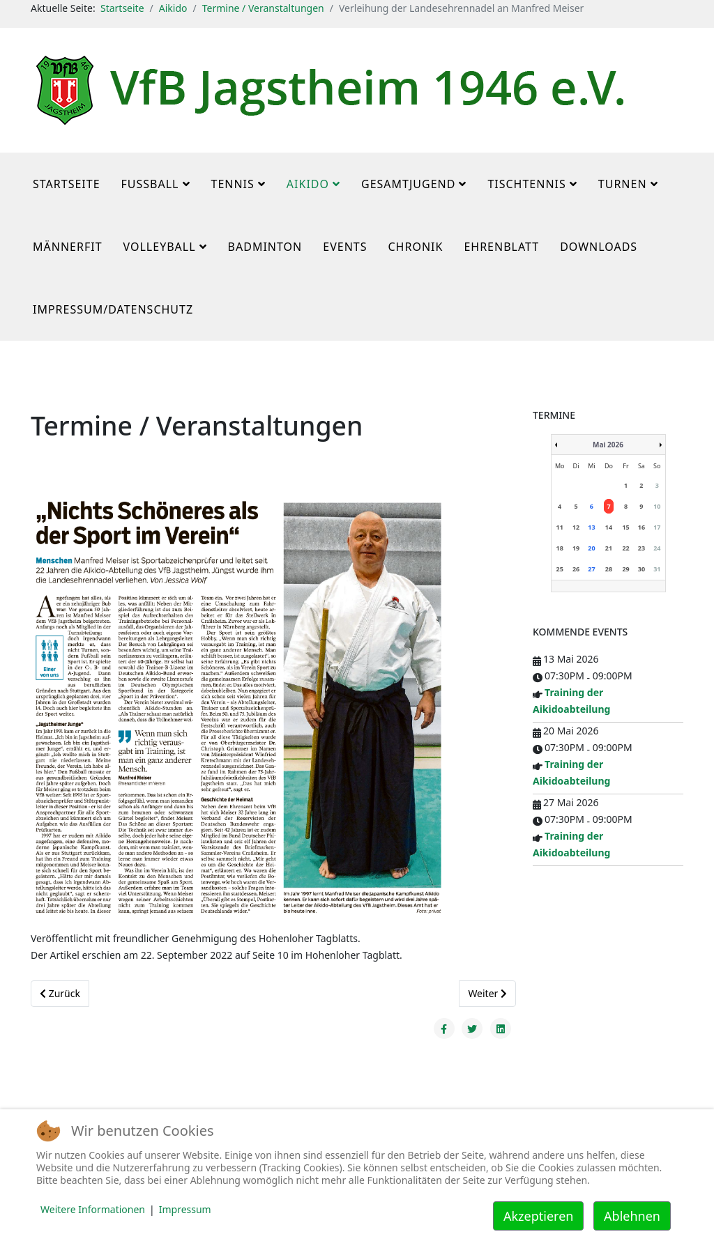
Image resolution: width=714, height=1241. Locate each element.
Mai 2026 (608, 444)
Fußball (150, 184)
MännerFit (67, 246)
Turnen (622, 184)
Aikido (173, 8)
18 (559, 548)
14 (608, 527)
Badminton (265, 246)
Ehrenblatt (501, 246)
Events (345, 246)
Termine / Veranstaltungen (263, 8)
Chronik (415, 246)
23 (641, 548)
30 (641, 568)
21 (608, 548)
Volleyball (159, 246)
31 (656, 568)
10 (656, 506)
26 (575, 568)
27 (591, 568)
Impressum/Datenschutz (113, 309)
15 (625, 527)
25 (559, 568)
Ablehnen (632, 1216)
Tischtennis (526, 184)
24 (656, 548)
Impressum (185, 1209)
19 (575, 548)
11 (559, 527)
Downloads (598, 246)
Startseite (122, 8)
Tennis (233, 184)
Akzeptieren (538, 1216)
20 (591, 548)
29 (625, 568)
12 (575, 527)
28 (608, 568)
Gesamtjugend (408, 184)
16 (641, 527)
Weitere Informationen (92, 1209)
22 (625, 548)
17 (656, 527)
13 (591, 527)
